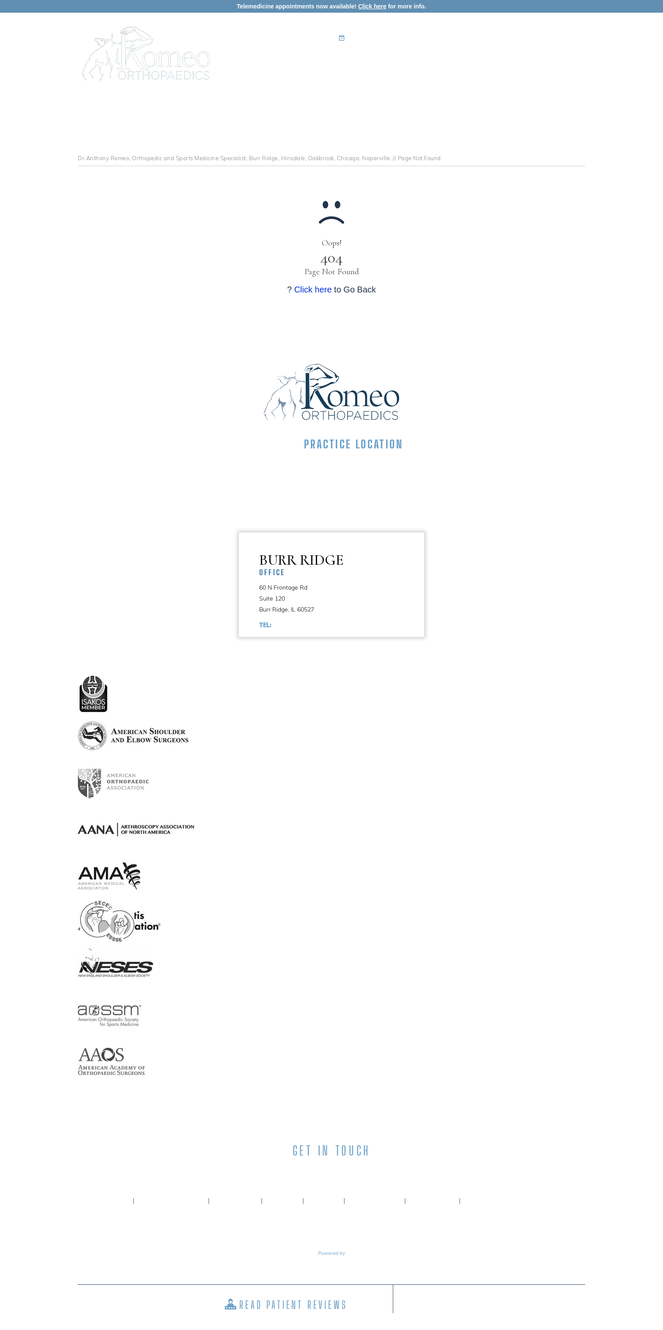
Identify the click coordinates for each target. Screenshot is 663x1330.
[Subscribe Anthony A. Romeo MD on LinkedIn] (316, 1171)
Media (516, 61)
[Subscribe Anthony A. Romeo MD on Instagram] (346, 1171)
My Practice (304, 61)
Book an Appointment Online (393, 38)
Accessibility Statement (510, 1201)
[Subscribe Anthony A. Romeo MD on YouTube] (376, 1171)
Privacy (282, 1201)
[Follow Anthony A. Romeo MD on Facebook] (286, 1171)
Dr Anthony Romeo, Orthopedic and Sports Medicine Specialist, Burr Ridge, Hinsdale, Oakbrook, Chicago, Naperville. (235, 158)
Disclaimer (235, 1201)
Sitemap (324, 1201)
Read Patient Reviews (293, 1305)
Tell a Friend (375, 1201)
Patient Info (417, 61)
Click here (372, 6)
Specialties (361, 61)
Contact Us (558, 61)
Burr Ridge (341, 563)
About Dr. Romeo (171, 1201)
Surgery (473, 61)
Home (264, 61)
